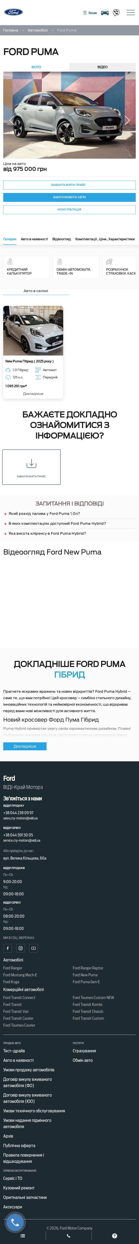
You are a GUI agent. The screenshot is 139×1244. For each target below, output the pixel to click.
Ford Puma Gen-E (86, 982)
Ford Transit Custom (88, 1018)
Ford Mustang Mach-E (20, 975)
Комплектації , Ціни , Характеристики (105, 239)
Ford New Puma (85, 975)
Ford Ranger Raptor (88, 968)
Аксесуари (12, 1206)
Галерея (9, 239)
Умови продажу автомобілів (28, 1069)
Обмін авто (83, 1060)
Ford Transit (12, 1004)
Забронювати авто (69, 197)
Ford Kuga (11, 982)
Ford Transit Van (16, 1011)
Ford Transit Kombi (87, 1004)
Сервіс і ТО (12, 1178)
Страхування (84, 1050)
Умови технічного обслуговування (34, 1110)
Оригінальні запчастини (25, 1197)
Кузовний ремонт (19, 1187)
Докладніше (33, 393)
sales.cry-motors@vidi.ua (20, 818)
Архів (8, 1136)
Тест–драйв (14, 1050)
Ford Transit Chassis (88, 1011)
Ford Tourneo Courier (19, 1025)
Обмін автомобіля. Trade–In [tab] (74, 267)
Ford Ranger (12, 968)
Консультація (69, 209)
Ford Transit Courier (18, 1018)
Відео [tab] (102, 67)
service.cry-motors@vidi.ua (21, 840)
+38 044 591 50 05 (18, 835)
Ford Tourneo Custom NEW (93, 997)
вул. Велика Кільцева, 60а (24, 858)
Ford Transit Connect (19, 997)
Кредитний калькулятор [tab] (26, 267)
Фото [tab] (36, 67)
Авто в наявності (34, 239)
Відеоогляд (61, 239)
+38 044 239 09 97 (18, 813)
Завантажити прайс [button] (68, 185)
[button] (90, 13)
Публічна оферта (19, 1145)
